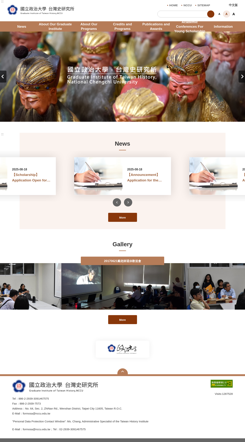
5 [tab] (133, 115)
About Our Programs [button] (88, 26)
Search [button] (210, 14)
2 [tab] (117, 115)
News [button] (21, 26)
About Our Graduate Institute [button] (55, 26)
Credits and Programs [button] (122, 26)
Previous (3, 77)
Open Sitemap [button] (122, 371)
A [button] (219, 13)
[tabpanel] (122, 77)
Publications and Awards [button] (156, 26)
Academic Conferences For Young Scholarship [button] (189, 26)
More (122, 217)
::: (2, 1)
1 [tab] (111, 115)
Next (242, 77)
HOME (172, 5)
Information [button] (223, 26)
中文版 (233, 5)
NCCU (186, 5)
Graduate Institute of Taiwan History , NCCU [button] (10, 7)
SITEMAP (202, 5)
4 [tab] (128, 115)
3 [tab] (122, 115)
